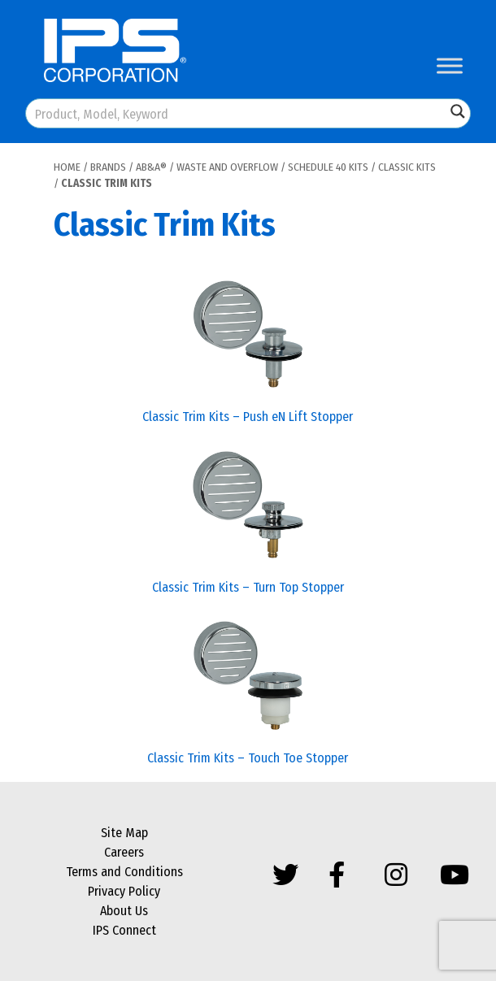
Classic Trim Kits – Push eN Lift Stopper (247, 416)
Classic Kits (407, 167)
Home (67, 167)
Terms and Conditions (124, 871)
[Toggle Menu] (450, 65)
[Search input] (236, 113)
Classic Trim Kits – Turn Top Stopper (248, 587)
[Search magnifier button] (458, 111)
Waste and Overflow (227, 167)
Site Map (124, 832)
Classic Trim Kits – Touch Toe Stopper (247, 758)
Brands (108, 167)
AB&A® (151, 167)
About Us (124, 910)
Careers (124, 852)
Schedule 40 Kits (328, 167)
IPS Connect (124, 930)
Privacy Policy (124, 891)
